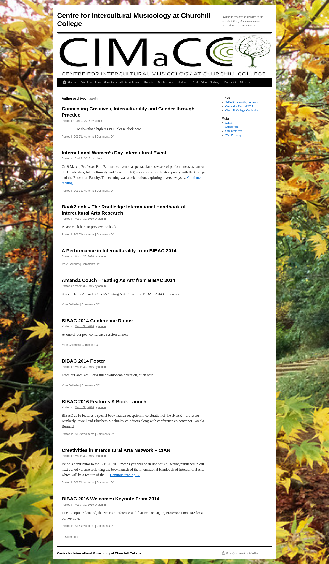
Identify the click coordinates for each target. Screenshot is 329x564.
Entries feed (232, 126)
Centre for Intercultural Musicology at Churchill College (99, 553)
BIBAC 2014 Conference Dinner (97, 320)
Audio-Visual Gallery (206, 82)
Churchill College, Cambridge (241, 110)
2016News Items (84, 136)
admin (93, 98)
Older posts (70, 536)
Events (148, 82)
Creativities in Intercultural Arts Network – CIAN (116, 450)
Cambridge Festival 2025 (239, 106)
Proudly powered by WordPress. (243, 553)
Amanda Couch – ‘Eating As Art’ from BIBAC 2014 (118, 280)
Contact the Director (237, 82)
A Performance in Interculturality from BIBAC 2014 (119, 250)
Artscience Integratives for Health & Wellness (110, 82)
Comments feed (234, 131)
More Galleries (71, 264)
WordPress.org (233, 135)
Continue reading (125, 475)
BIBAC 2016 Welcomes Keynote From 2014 (110, 498)
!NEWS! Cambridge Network (241, 102)
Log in (229, 122)
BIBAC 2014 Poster (83, 361)
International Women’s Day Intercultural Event (114, 152)
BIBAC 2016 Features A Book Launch (104, 401)
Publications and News (173, 82)
